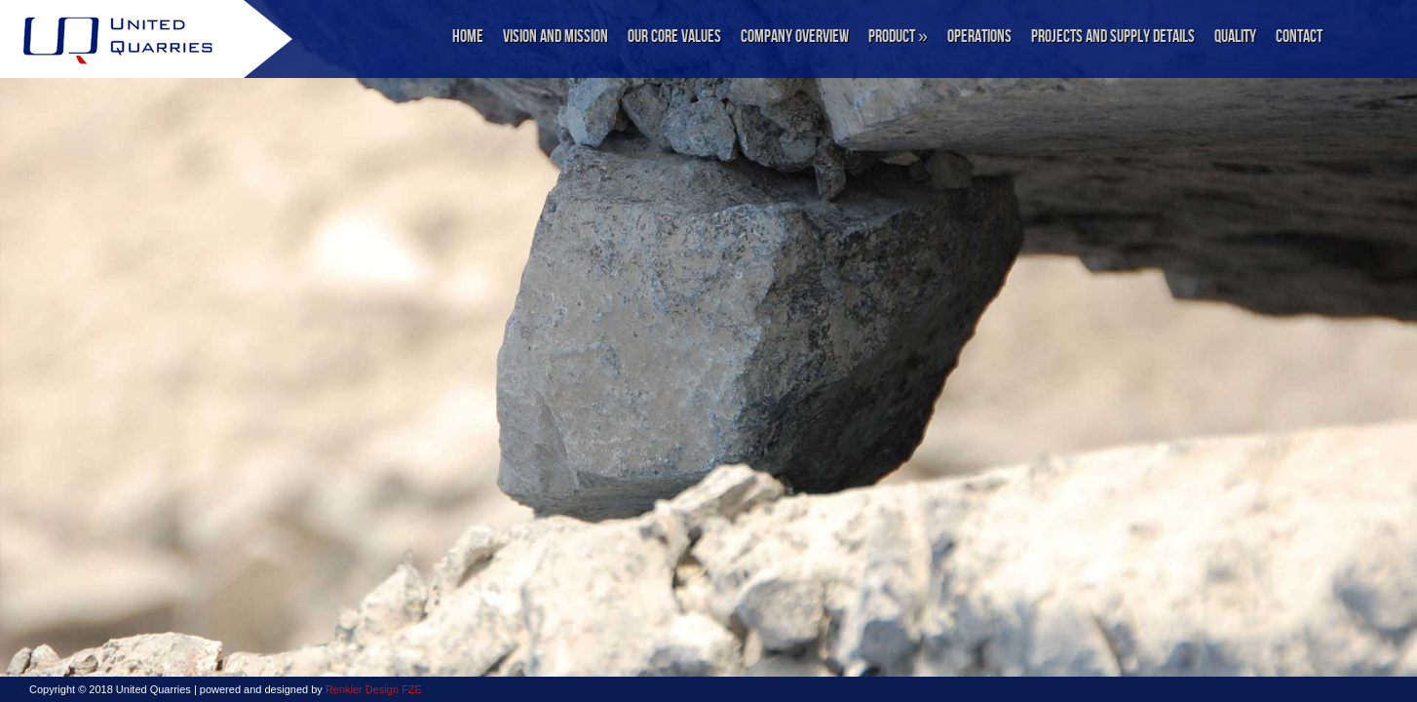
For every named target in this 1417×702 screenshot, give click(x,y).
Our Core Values (674, 36)
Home (467, 36)
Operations (979, 36)
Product (898, 36)
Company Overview (795, 36)
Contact (1299, 36)
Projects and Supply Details (1113, 36)
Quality (1235, 36)
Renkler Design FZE (374, 689)
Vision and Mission (555, 36)
